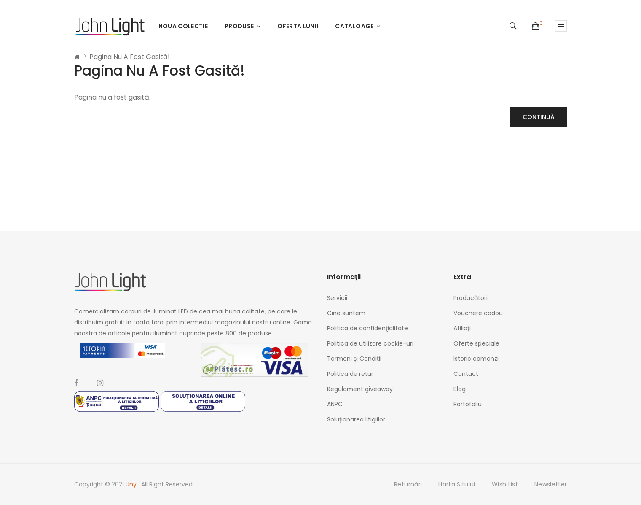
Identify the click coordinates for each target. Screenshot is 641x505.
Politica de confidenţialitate (367, 328)
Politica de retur (350, 374)
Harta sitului (456, 484)
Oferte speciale (476, 343)
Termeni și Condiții (354, 358)
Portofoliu (467, 404)
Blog (459, 389)
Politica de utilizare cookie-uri (370, 343)
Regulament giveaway (360, 389)
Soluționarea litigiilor (356, 419)
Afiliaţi (462, 328)
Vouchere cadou (478, 313)
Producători (470, 298)
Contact (465, 374)
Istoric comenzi (476, 358)
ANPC (335, 404)
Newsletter (550, 484)
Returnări (408, 484)
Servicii (337, 298)
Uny (132, 484)
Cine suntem (346, 313)
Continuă (539, 117)
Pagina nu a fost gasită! (129, 57)
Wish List (505, 484)
